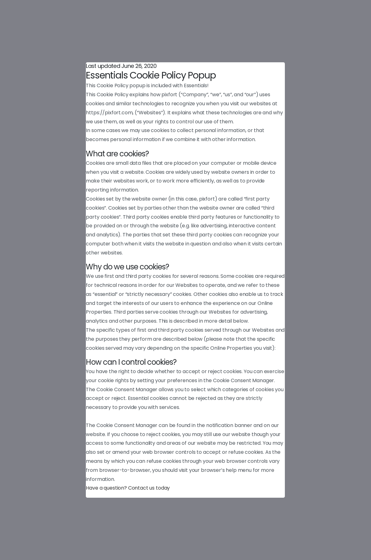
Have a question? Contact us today (128, 487)
